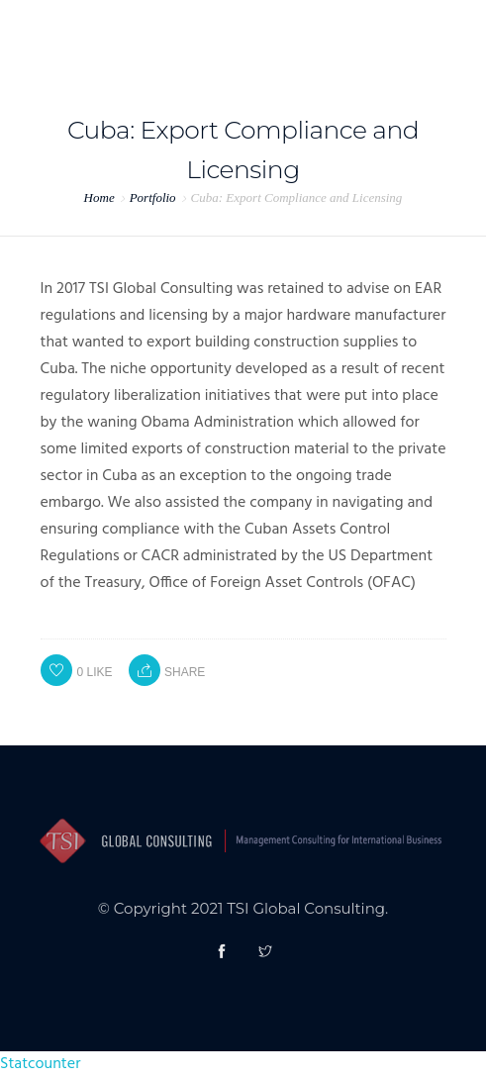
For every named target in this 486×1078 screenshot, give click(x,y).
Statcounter (40, 1064)
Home (99, 197)
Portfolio (153, 197)
